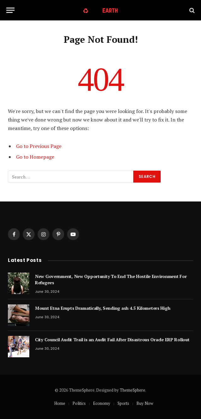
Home (59, 403)
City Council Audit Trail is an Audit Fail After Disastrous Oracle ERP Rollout (112, 340)
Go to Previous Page (38, 146)
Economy (101, 403)
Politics (79, 403)
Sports (123, 403)
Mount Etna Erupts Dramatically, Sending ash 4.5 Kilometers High (102, 308)
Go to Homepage (35, 156)
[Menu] (10, 10)
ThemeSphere (132, 390)
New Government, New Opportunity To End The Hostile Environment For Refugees (111, 279)
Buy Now (144, 403)
